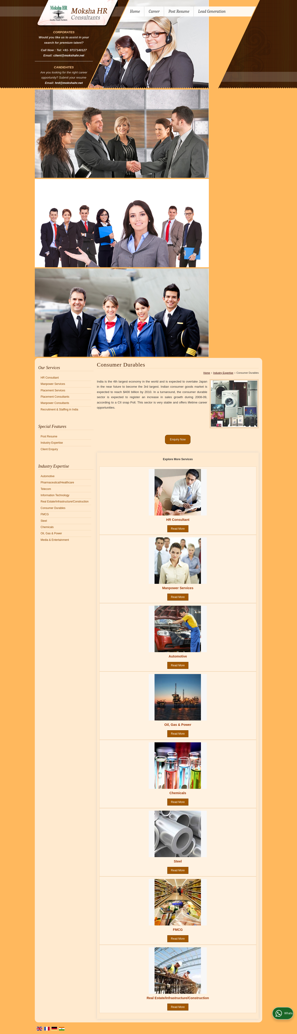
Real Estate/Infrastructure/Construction (65, 501)
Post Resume (178, 11)
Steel (44, 520)
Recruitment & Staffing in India (59, 409)
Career (154, 11)
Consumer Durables (53, 508)
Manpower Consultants (55, 403)
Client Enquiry (49, 449)
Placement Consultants (55, 396)
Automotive (48, 476)
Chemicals (47, 527)
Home (135, 11)
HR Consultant (50, 377)
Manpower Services (53, 384)
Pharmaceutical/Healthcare (57, 482)
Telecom (46, 489)
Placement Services (53, 390)
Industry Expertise (52, 442)
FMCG (45, 514)
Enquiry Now (178, 439)
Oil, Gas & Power (51, 533)
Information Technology (55, 495)
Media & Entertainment (55, 540)
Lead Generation (212, 11)
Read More (178, 528)
